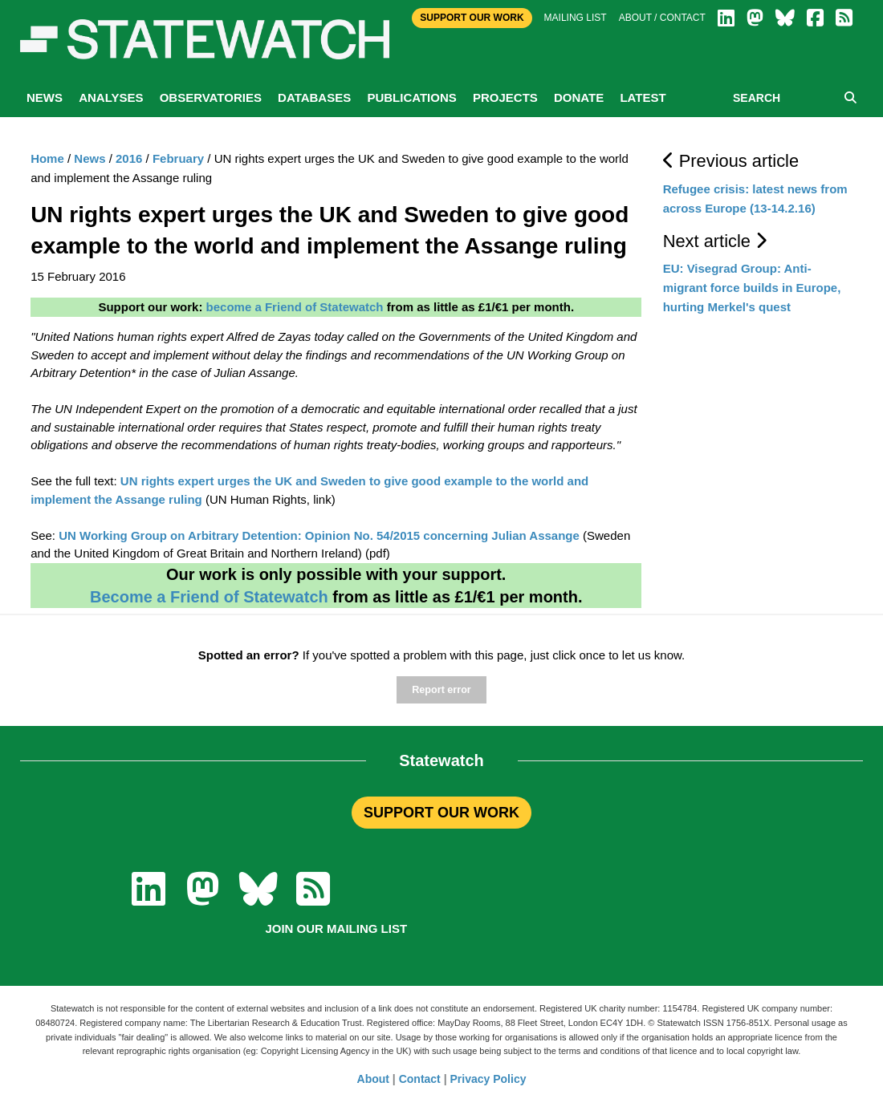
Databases (314, 97)
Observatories (211, 97)
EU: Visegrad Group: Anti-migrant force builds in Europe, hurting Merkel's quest (752, 288)
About (373, 1078)
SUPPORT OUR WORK (441, 813)
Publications (411, 97)
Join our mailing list (336, 928)
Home (47, 158)
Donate (579, 97)
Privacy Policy (488, 1078)
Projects (505, 97)
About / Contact (662, 17)
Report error (441, 689)
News (44, 97)
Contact (420, 1078)
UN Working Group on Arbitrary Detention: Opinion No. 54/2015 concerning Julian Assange (319, 535)
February (178, 158)
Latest (642, 97)
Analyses (111, 97)
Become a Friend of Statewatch (209, 597)
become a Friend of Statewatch (295, 307)
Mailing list (575, 17)
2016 (129, 158)
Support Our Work (471, 17)
